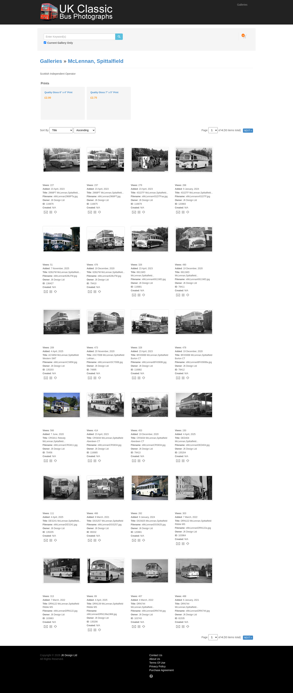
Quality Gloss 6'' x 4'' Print (58, 92)
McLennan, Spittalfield (95, 61)
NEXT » (248, 130)
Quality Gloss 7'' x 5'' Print (104, 92)
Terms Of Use (157, 662)
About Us (154, 658)
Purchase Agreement (161, 670)
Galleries (242, 4)
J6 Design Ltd (69, 655)
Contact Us (155, 655)
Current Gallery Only (60, 42)
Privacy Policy (157, 666)
